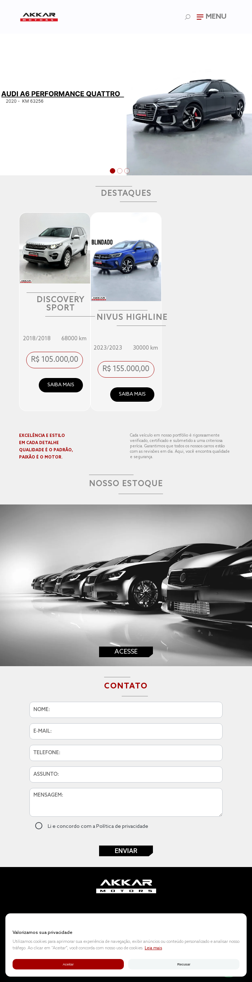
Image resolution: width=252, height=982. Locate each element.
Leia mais (153, 948)
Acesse (126, 652)
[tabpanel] (126, 104)
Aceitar (68, 964)
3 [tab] (127, 171)
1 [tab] (113, 171)
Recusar (183, 964)
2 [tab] (120, 171)
